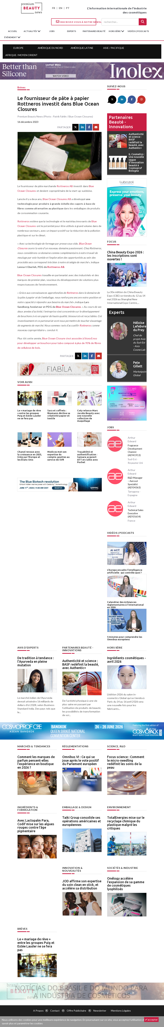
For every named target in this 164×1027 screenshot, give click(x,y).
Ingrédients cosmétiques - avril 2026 (126, 659)
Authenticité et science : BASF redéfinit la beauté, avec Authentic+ (80, 664)
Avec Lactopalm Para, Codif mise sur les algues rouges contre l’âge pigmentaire (35, 825)
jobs (52, 31)
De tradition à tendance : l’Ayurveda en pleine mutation (35, 661)
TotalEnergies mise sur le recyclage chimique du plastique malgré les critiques (125, 822)
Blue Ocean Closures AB (57, 199)
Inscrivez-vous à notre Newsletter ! (76, 21)
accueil (12, 31)
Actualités (31, 31)
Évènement (10, 37)
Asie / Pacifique (113, 47)
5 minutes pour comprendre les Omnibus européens (124, 637)
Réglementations (75, 745)
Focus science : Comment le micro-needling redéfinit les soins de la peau (125, 762)
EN (60, 8)
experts (71, 31)
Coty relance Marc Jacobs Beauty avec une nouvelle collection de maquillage (88, 415)
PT (67, 8)
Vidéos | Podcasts (138, 31)
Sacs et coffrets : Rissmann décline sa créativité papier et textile (58, 414)
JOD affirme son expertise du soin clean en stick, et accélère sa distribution (81, 881)
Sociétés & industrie (122, 867)
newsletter (99, 1010)
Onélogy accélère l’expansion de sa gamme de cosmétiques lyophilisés (125, 883)
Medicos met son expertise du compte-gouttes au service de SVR (58, 455)
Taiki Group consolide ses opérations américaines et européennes (81, 820)
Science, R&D (116, 745)
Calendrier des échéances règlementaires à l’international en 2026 (125, 604)
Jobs (110, 427)
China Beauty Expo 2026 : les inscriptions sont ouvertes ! (125, 255)
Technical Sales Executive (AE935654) (135, 513)
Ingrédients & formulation (27, 808)
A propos (38, 1010)
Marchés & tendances (33, 745)
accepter (151, 1019)
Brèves (21, 87)
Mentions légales (121, 1010)
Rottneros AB (64, 186)
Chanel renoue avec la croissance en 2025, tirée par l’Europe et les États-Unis (29, 455)
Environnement (119, 806)
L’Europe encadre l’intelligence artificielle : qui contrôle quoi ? (124, 571)
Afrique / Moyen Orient (21, 55)
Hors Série (114, 647)
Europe (18, 47)
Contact (55, 1010)
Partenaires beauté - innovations (121, 122)
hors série (115, 31)
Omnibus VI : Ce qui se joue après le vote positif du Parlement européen (80, 760)
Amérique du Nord (50, 47)
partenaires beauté (94, 31)
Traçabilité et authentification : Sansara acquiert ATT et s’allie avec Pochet (87, 456)
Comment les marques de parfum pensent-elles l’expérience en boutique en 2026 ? (36, 762)
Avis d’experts (27, 647)
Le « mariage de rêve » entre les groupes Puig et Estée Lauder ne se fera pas (29, 414)
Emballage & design (76, 806)
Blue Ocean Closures (29, 275)
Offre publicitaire (76, 1010)
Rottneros (23, 221)
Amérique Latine (82, 47)
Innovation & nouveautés (82, 867)
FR (53, 8)
